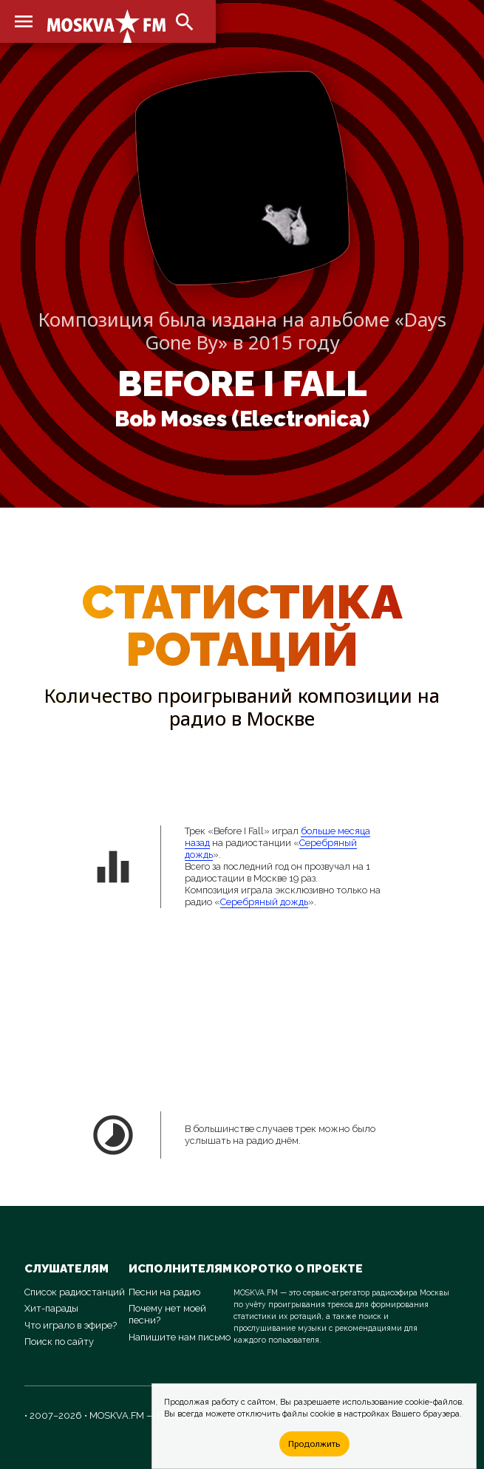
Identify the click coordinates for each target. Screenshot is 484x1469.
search (185, 22)
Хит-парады (51, 1308)
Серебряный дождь (264, 901)
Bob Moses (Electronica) (242, 419)
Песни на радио (164, 1292)
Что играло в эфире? (70, 1325)
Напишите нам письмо (180, 1337)
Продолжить (314, 1443)
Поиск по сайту (59, 1341)
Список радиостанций (74, 1292)
